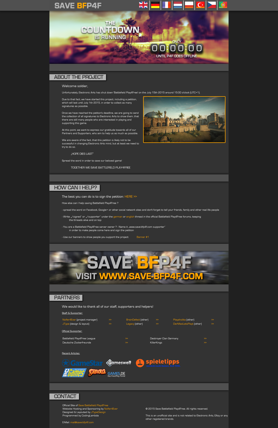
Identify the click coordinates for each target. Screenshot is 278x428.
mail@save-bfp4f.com (82, 422)
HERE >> (131, 197)
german (117, 216)
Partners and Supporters (76, 133)
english (130, 216)
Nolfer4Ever (111, 408)
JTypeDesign (98, 412)
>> (110, 319)
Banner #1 (143, 237)
